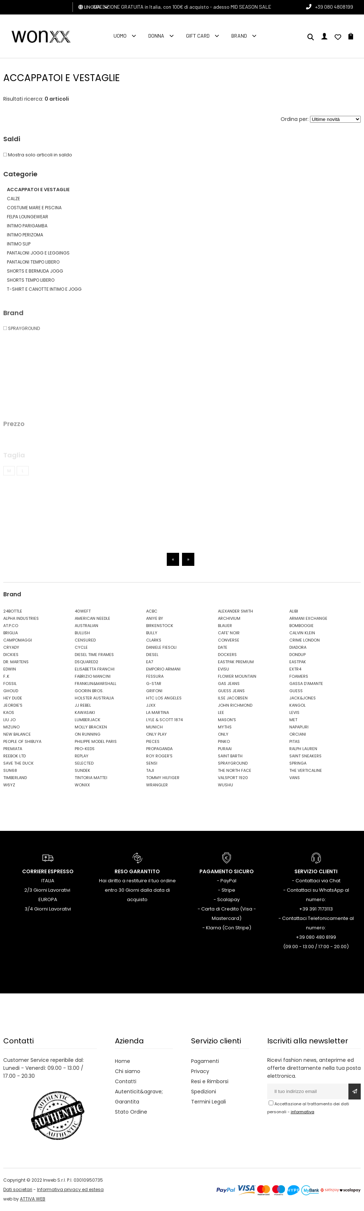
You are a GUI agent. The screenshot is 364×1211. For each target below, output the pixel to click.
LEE (221, 712)
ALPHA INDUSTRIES (21, 618)
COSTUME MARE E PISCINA (34, 208)
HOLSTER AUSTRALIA (94, 698)
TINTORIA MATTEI (91, 778)
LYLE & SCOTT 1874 (164, 720)
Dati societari (17, 1189)
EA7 (149, 662)
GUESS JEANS (231, 691)
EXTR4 (295, 669)
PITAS (294, 741)
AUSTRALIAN (86, 625)
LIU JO (9, 720)
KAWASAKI (85, 712)
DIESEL (152, 654)
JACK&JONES (302, 698)
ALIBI (293, 611)
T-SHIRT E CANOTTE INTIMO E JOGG (44, 289)
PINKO (224, 741)
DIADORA (297, 647)
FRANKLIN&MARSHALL (95, 683)
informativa (302, 1112)
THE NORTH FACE (234, 770)
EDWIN (9, 669)
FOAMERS (298, 676)
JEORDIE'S (12, 705)
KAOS (8, 712)
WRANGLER (157, 785)
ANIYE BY (154, 618)
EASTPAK (297, 662)
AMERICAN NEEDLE (92, 618)
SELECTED (84, 763)
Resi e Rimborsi (209, 1081)
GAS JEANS (229, 683)
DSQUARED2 (86, 662)
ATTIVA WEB (32, 1199)
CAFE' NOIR (229, 633)
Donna (156, 36)
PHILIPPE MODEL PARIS (96, 741)
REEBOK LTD (14, 756)
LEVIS (294, 712)
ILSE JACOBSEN (233, 698)
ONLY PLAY (156, 734)
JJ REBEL (83, 705)
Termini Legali (208, 1101)
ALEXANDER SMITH (235, 611)
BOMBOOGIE (301, 625)
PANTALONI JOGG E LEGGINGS (38, 253)
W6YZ (9, 785)
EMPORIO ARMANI (163, 669)
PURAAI (225, 749)
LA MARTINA (157, 712)
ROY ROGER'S (159, 756)
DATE (222, 647)
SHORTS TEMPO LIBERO (30, 280)
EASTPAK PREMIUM (236, 662)
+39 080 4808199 (334, 7)
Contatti (125, 1081)
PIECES (153, 741)
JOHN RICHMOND (235, 705)
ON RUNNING (87, 734)
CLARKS (153, 640)
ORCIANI (297, 734)
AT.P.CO (10, 625)
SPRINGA (297, 763)
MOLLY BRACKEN (91, 727)
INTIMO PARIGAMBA (27, 226)
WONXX (82, 785)
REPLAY (81, 756)
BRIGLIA (10, 633)
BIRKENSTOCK (159, 625)
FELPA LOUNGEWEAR (27, 217)
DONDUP (297, 654)
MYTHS (225, 727)
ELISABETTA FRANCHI (95, 669)
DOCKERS (227, 654)
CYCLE (81, 647)
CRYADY (11, 647)
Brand (239, 36)
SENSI (151, 763)
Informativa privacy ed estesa (70, 1189)
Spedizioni (203, 1091)
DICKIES (10, 654)
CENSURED (85, 640)
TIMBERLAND (15, 778)
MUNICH (154, 727)
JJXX (151, 705)
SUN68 (10, 770)
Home (122, 1061)
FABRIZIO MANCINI (93, 676)
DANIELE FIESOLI (161, 647)
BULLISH (82, 633)
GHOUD (10, 691)
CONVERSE (228, 640)
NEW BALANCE (17, 734)
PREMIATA (12, 749)
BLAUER (225, 625)
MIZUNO (11, 727)
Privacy (200, 1071)
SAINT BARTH (230, 756)
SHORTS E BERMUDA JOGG (35, 271)
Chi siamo (127, 1071)
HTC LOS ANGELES (164, 698)
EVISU (223, 669)
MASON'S (227, 720)
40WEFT (83, 611)
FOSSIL (10, 683)
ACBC (151, 611)
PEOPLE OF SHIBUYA (22, 741)
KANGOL (297, 705)
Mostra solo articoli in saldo (37, 154)
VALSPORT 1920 (233, 778)
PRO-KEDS (85, 749)
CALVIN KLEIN (302, 633)
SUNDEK (82, 770)
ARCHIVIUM (229, 618)
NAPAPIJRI (299, 727)
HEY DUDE (12, 698)
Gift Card (198, 36)
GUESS (296, 691)
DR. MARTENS (16, 662)
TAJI (150, 770)
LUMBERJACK (87, 720)
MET (293, 720)
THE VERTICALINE (305, 770)
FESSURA (155, 676)
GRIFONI (154, 691)
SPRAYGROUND (233, 763)
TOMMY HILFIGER (162, 778)
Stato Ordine (131, 1111)
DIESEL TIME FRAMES (94, 654)
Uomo (120, 36)
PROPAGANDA (159, 749)
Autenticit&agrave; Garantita (139, 1096)
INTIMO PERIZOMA (25, 235)
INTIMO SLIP (18, 244)
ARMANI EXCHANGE (308, 618)
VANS (294, 778)
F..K (6, 676)
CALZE (13, 198)
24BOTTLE (12, 611)
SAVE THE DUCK (18, 763)
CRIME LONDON (304, 640)
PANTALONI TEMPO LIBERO (33, 262)
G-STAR (153, 683)
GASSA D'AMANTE (306, 683)
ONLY (223, 734)
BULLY (151, 633)
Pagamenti (205, 1061)
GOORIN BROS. (89, 691)
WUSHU (225, 785)
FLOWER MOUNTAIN (237, 676)
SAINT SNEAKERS (305, 756)
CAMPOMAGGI (17, 640)
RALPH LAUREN (303, 749)
